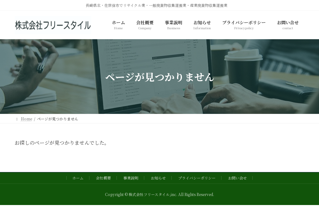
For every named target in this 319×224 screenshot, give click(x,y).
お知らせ (158, 177)
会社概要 (103, 177)
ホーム (77, 177)
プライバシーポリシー (197, 177)
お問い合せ (237, 177)
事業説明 (130, 177)
